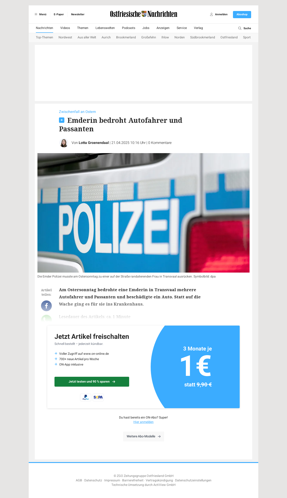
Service (182, 28)
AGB (79, 480)
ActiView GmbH (164, 485)
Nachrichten (44, 28)
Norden (179, 37)
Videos (65, 28)
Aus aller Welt (87, 37)
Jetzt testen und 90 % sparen (92, 381)
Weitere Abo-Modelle (144, 436)
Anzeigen (163, 28)
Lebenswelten (105, 28)
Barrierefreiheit (133, 480)
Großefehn (148, 37)
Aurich (106, 37)
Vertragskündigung (159, 480)
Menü (39, 14)
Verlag (198, 28)
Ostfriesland (229, 37)
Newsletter (77, 14)
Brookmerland (126, 37)
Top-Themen (44, 37)
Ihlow (165, 37)
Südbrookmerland (202, 37)
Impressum (112, 480)
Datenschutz (93, 480)
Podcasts (128, 28)
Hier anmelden (143, 422)
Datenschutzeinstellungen (193, 480)
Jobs (145, 28)
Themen (82, 28)
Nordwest (65, 37)
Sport (247, 37)
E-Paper (59, 14)
